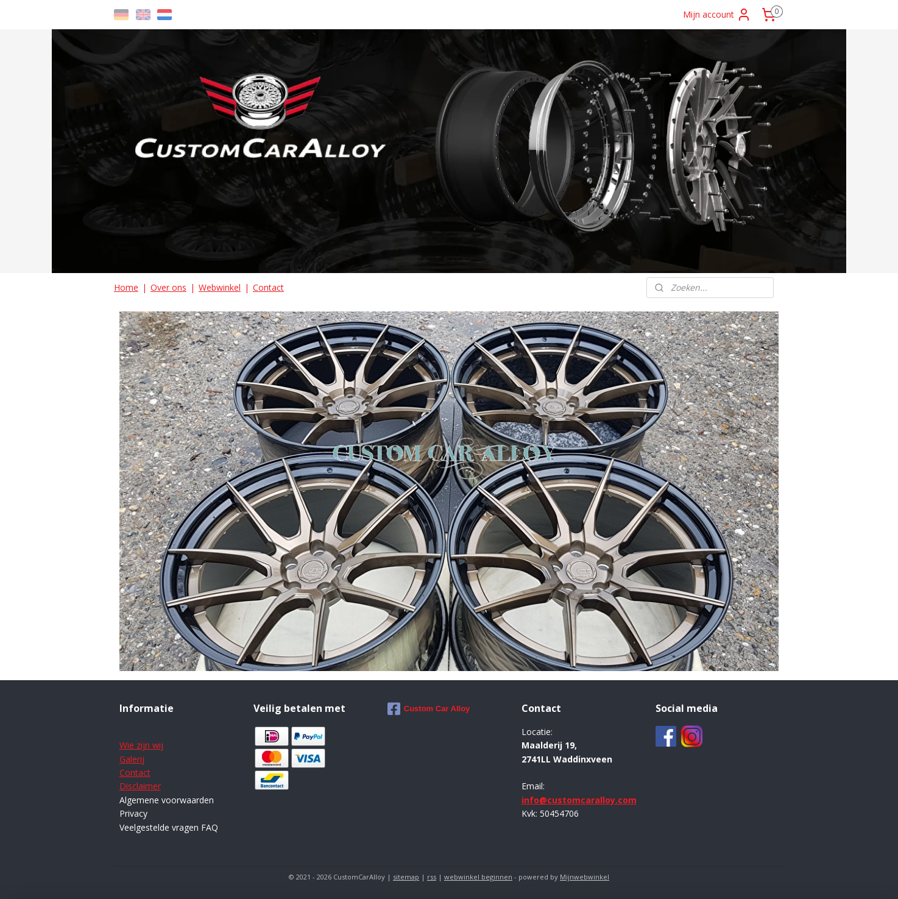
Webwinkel (220, 287)
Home (126, 287)
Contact (268, 287)
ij (142, 759)
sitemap (406, 876)
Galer (129, 759)
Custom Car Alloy (428, 709)
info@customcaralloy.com (579, 800)
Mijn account (717, 14)
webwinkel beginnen (478, 876)
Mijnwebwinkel (584, 876)
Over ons (168, 287)
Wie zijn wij (141, 745)
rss (431, 876)
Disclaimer (140, 786)
